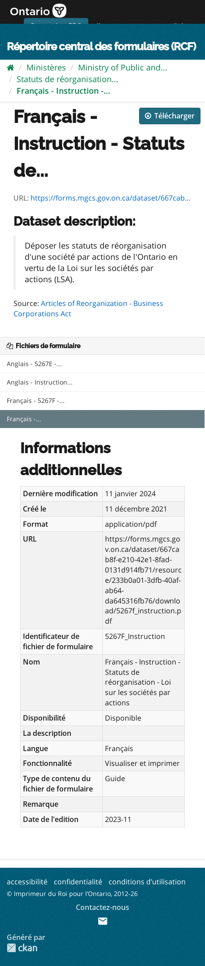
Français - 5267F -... (36, 400)
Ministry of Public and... (122, 67)
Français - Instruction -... (63, 90)
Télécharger (170, 116)
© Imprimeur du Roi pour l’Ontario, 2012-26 (72, 893)
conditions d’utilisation (147, 882)
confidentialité (78, 882)
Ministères (46, 67)
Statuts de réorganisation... (67, 79)
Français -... (24, 419)
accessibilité (27, 882)
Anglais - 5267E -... (34, 363)
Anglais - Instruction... (40, 382)
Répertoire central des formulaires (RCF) (101, 46)
